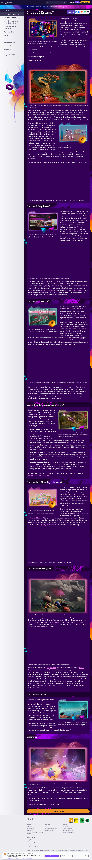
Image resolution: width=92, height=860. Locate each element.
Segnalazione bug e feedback (51, 828)
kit (44, 685)
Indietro (7, 10)
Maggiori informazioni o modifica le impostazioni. (20, 858)
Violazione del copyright (68, 830)
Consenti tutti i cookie (52, 856)
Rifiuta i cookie (66, 856)
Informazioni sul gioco (58, 7)
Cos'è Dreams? (30, 826)
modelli (49, 685)
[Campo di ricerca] (54, 2)
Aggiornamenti (30, 830)
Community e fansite (49, 830)
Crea (81, 338)
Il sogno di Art (51, 668)
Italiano (71, 2)
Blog (28, 841)
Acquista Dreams (85, 2)
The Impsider (78, 290)
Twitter (29, 845)
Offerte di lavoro (31, 843)
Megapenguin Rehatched (47, 525)
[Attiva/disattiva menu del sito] (2, 2)
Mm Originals (56, 622)
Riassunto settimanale (48, 290)
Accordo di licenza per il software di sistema (35, 833)
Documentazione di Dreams (37, 7)
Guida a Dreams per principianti (38, 476)
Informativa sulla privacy (69, 832)
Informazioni (30, 839)
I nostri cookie (30, 822)
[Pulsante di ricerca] (65, 2)
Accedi (77, 2)
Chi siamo (65, 826)
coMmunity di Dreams (36, 518)
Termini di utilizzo (67, 828)
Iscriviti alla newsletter (32, 847)
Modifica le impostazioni (80, 856)
